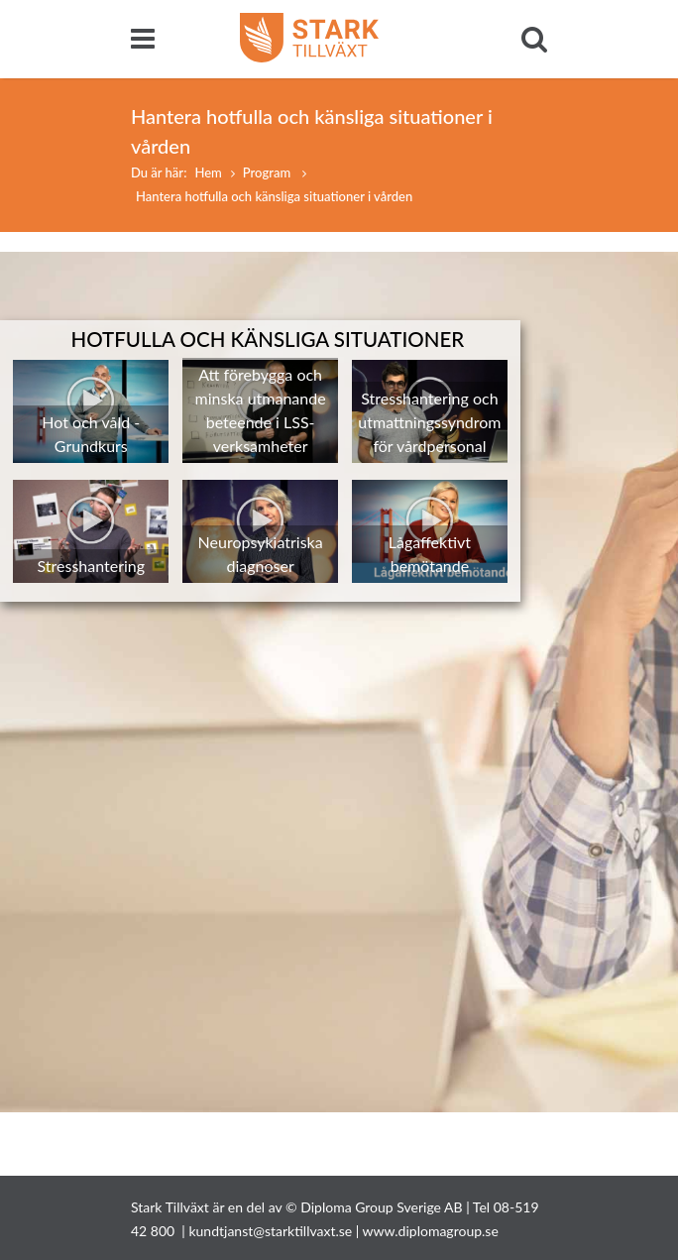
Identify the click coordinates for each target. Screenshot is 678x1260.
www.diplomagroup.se (431, 1230)
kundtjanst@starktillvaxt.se (270, 1230)
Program (268, 172)
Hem (207, 172)
